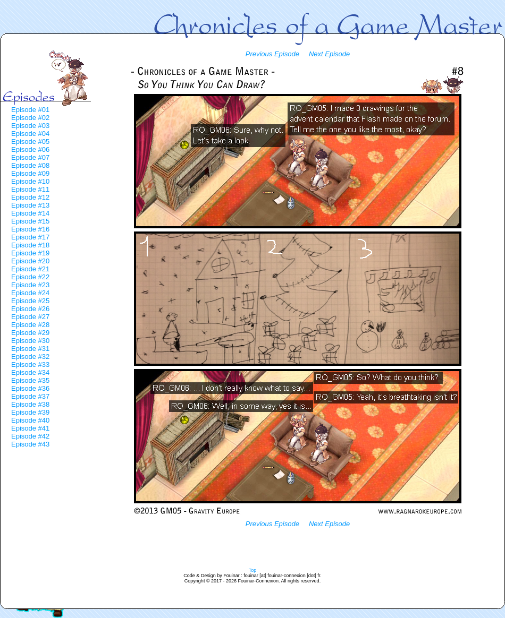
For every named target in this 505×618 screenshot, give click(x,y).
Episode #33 (30, 364)
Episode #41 (30, 428)
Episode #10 (30, 181)
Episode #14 (30, 213)
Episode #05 (30, 141)
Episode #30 (30, 341)
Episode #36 (30, 388)
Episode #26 (30, 309)
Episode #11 (30, 189)
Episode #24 (30, 293)
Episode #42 (30, 436)
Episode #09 (30, 173)
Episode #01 (30, 110)
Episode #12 (30, 197)
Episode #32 (30, 356)
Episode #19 (30, 253)
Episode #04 (30, 134)
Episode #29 (30, 333)
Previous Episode (272, 54)
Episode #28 (30, 325)
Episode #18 (30, 245)
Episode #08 (30, 165)
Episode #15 (30, 221)
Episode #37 (30, 396)
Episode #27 (30, 317)
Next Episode (329, 54)
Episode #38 (30, 404)
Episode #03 (30, 126)
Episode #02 (30, 118)
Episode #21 (30, 269)
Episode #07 (30, 157)
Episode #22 (30, 277)
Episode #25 (30, 301)
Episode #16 (30, 229)
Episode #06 (30, 149)
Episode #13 (30, 205)
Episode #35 (30, 380)
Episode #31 (30, 349)
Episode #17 (30, 237)
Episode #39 (30, 412)
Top (253, 570)
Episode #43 (30, 444)
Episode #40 (30, 420)
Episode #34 (30, 372)
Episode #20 (30, 261)
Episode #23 (30, 285)
